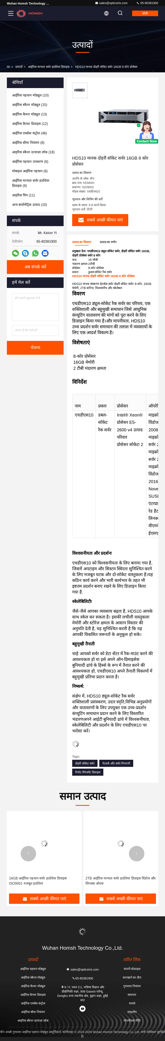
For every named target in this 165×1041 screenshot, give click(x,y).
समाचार (132, 994)
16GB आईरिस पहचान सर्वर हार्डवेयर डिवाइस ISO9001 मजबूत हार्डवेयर (38, 880)
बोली (145, 13)
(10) (30, 95)
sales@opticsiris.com (111, 3)
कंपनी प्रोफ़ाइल (132, 969)
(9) (30, 183)
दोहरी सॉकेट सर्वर (85, 763)
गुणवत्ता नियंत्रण (132, 986)
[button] (28, 853)
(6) (30, 161)
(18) (33, 152)
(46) (29, 133)
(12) (30, 124)
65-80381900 (147, 3)
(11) (23, 195)
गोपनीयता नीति (132, 1020)
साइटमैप (132, 1012)
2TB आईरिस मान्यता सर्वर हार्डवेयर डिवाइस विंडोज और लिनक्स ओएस (121, 880)
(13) (29, 114)
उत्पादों (19, 66)
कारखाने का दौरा (132, 977)
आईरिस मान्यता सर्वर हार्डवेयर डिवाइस (49, 66)
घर (8, 66)
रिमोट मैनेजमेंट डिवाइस (87, 772)
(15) (29, 105)
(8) (28, 142)
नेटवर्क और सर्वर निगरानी (116, 763)
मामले (132, 1003)
